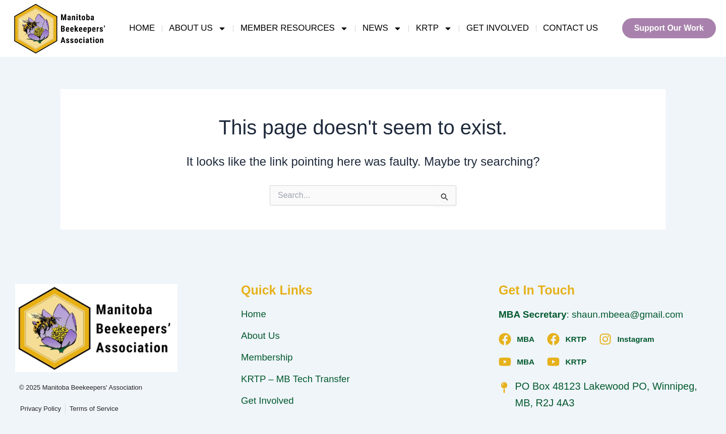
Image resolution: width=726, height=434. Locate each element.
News (382, 28)
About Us (197, 28)
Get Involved (497, 28)
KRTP (434, 28)
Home (142, 28)
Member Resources (294, 28)
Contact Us (570, 28)
